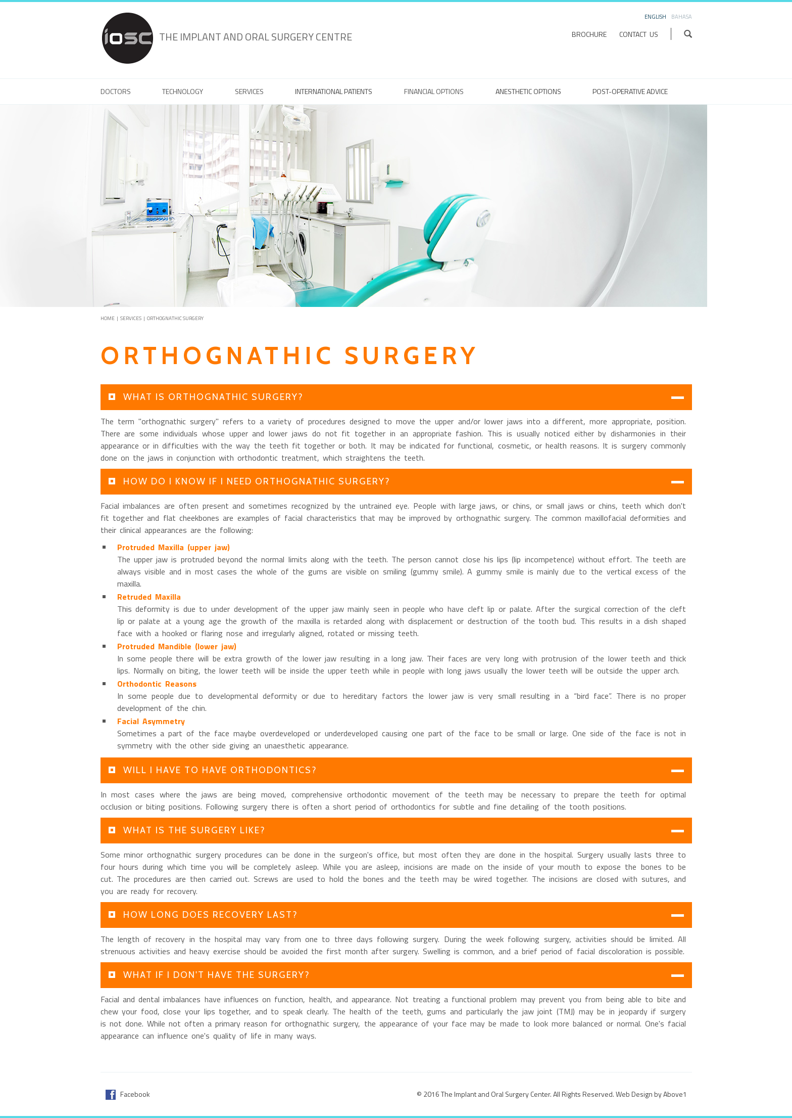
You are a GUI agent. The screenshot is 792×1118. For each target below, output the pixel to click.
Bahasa (681, 17)
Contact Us (638, 34)
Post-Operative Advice (630, 91)
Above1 (675, 1094)
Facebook (128, 1094)
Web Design (634, 1094)
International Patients (333, 91)
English (655, 17)
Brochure (589, 34)
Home (108, 318)
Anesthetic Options (528, 91)
